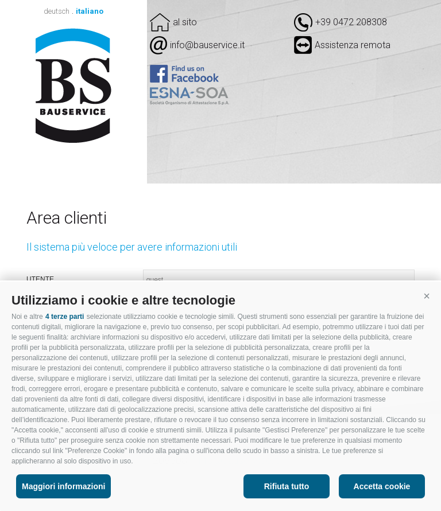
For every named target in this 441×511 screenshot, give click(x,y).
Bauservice (74, 85)
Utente (40, 279)
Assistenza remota (342, 45)
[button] (427, 296)
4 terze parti (64, 317)
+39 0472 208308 (351, 22)
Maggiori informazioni (63, 486)
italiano (89, 11)
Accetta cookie (382, 486)
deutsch (56, 11)
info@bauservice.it (207, 45)
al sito (185, 22)
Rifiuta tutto (287, 486)
